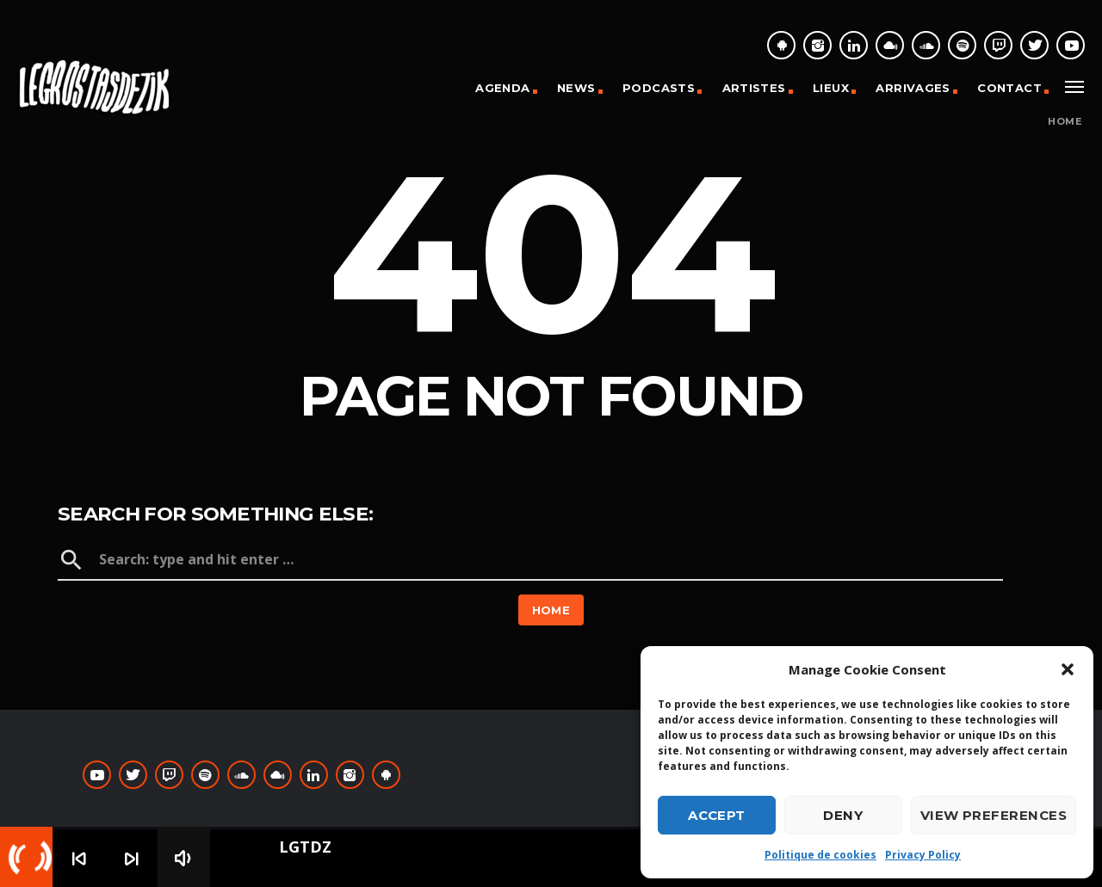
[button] (1067, 669)
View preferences (993, 815)
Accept (717, 815)
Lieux (831, 88)
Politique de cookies (820, 854)
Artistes (754, 88)
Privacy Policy (923, 854)
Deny (843, 815)
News (576, 88)
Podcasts (658, 88)
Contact (1009, 88)
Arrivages (913, 88)
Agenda (502, 88)
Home (1064, 121)
